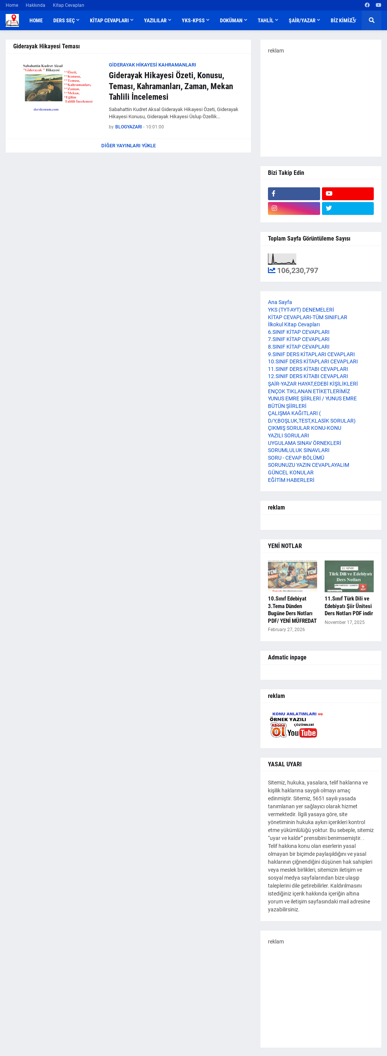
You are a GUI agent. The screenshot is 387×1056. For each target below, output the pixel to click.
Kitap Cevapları (68, 5)
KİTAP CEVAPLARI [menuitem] (109, 20)
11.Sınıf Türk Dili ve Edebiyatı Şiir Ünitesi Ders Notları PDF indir (349, 606)
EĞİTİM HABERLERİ (291, 480)
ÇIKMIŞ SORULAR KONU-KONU (304, 428)
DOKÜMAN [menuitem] (231, 20)
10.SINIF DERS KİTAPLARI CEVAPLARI (313, 361)
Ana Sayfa (280, 302)
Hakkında (35, 5)
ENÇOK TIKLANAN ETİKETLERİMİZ (309, 391)
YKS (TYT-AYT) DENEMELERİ (301, 310)
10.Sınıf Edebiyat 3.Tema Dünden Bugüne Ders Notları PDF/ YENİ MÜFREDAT (292, 609)
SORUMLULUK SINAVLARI (299, 450)
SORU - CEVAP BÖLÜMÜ (296, 458)
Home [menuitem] (36, 20)
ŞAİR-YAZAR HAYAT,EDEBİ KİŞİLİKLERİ (313, 384)
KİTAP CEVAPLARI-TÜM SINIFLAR (307, 317)
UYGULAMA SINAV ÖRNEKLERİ (304, 443)
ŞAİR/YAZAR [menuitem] (302, 20)
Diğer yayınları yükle (128, 145)
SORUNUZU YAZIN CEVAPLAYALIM (308, 465)
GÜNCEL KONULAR (291, 472)
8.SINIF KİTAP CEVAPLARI (299, 347)
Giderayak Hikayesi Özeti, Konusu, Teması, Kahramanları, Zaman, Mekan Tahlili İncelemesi (171, 86)
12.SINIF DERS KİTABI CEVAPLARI (308, 376)
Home (12, 5)
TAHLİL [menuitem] (266, 20)
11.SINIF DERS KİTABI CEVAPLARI (308, 369)
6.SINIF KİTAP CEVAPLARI (299, 332)
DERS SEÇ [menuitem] (64, 20)
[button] (353, 20)
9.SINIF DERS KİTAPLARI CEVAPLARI (311, 354)
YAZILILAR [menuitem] (155, 20)
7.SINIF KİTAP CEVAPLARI (299, 339)
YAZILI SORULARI (288, 435)
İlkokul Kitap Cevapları (294, 324)
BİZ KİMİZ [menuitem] (341, 20)
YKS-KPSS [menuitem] (193, 20)
